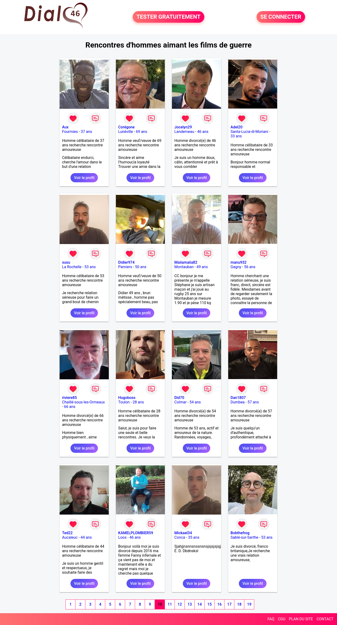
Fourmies (70, 131)
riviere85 (69, 397)
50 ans (140, 267)
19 (249, 604)
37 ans (86, 131)
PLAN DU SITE (301, 619)
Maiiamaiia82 (185, 262)
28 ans (138, 402)
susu (66, 262)
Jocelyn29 (183, 127)
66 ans (69, 406)
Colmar (180, 402)
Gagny (236, 267)
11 (170, 604)
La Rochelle (71, 267)
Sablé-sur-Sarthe (244, 537)
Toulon (124, 402)
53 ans (90, 267)
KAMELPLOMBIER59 (135, 533)
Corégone (126, 127)
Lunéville (125, 131)
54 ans (195, 402)
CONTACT (324, 619)
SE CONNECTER (280, 17)
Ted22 (67, 533)
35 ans (193, 537)
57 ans (253, 402)
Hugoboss (127, 397)
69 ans (141, 131)
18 (239, 604)
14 (199, 604)
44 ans (86, 537)
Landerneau (184, 131)
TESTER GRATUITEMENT (168, 17)
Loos (122, 537)
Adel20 (236, 127)
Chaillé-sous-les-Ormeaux (83, 402)
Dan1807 (238, 397)
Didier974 (126, 262)
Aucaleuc (70, 537)
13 (190, 604)
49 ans (202, 267)
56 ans (249, 267)
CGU (281, 619)
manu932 (239, 262)
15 (209, 604)
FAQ (270, 619)
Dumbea (238, 402)
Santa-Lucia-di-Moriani (249, 131)
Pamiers (125, 267)
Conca (179, 537)
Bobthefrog (240, 533)
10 (160, 604)
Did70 (179, 397)
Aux (65, 127)
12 (180, 604)
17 (229, 604)
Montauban (183, 267)
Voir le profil (84, 177)
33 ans (236, 136)
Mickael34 (183, 533)
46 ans (203, 131)
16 (219, 604)
